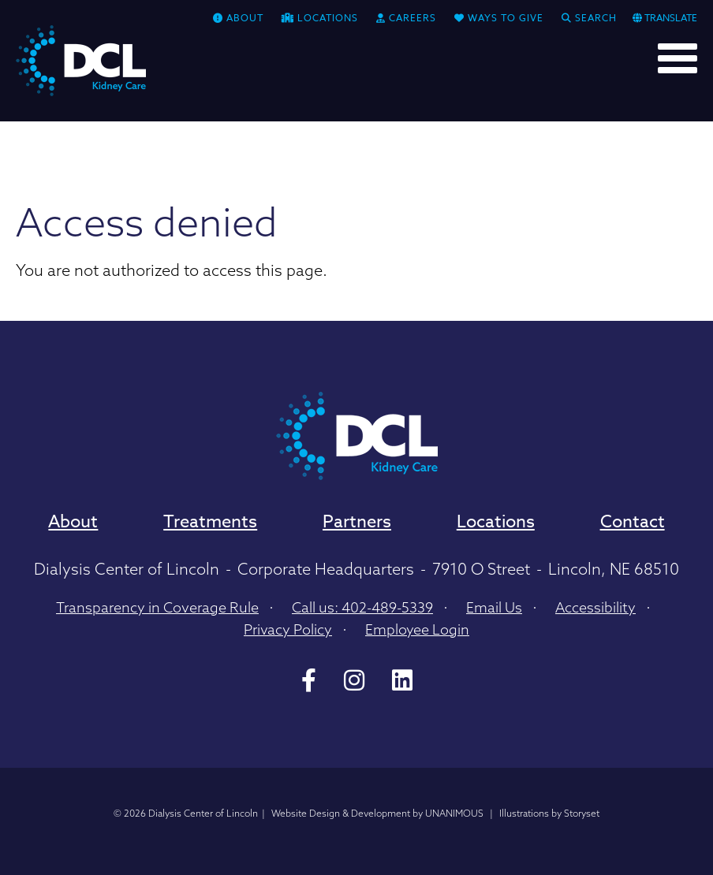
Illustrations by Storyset (549, 813)
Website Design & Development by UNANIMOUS (377, 813)
